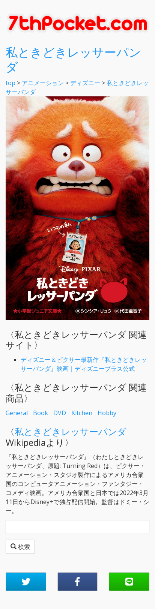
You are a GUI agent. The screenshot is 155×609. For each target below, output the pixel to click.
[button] (26, 581)
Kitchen (81, 413)
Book (40, 413)
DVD (59, 413)
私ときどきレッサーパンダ (73, 59)
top (10, 83)
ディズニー (85, 83)
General (17, 413)
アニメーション (43, 83)
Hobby (107, 413)
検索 (20, 547)
